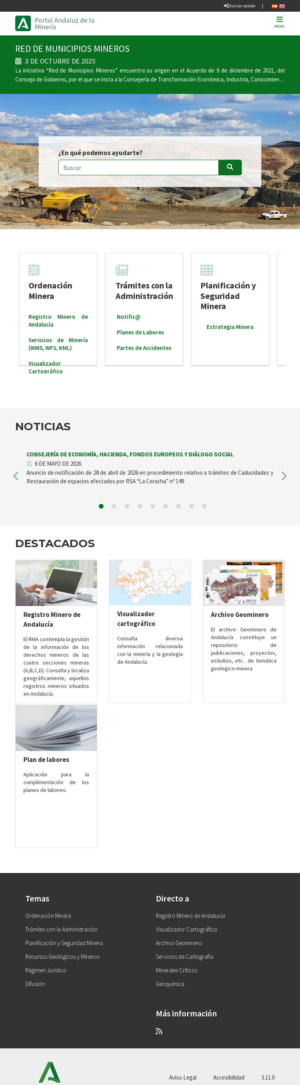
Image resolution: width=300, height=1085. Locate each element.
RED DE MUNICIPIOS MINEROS (72, 48)
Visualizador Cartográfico (46, 367)
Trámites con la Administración (144, 282)
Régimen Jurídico (45, 970)
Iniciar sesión (239, 6)
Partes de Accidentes (144, 348)
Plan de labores (46, 759)
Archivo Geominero (240, 614)
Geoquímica (170, 984)
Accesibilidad (229, 1077)
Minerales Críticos (176, 970)
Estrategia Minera (230, 326)
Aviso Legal (182, 1077)
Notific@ (129, 316)
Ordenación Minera (50, 282)
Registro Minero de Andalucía (190, 915)
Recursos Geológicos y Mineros (62, 956)
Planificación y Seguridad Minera (228, 287)
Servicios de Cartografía (184, 956)
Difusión (35, 984)
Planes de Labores (140, 332)
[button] (16, 478)
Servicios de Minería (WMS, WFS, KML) (58, 344)
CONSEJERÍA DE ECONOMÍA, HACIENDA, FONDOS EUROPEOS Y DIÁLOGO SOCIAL (130, 454)
